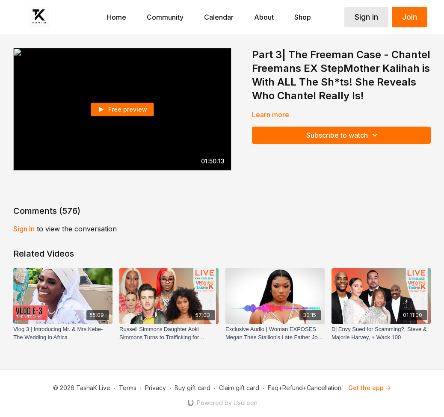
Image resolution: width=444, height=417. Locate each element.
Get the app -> (369, 387)
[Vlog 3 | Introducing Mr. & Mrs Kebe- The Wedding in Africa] (62, 333)
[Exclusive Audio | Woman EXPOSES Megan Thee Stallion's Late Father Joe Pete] (275, 333)
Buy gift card (192, 387)
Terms (127, 387)
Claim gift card (239, 387)
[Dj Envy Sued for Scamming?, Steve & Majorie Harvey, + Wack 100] (381, 333)
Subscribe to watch (343, 135)
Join (409, 16)
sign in (24, 229)
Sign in (366, 16)
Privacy (155, 387)
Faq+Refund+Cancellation (304, 387)
